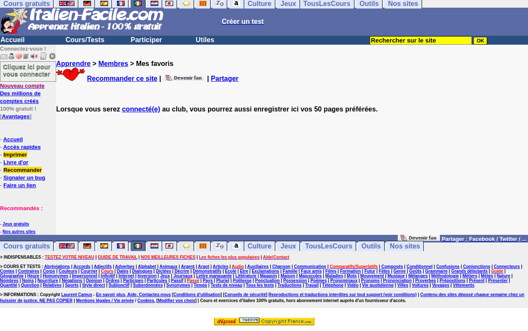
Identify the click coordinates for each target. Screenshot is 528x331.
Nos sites (405, 246)
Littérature (245, 276)
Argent (187, 266)
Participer (146, 39)
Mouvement (372, 276)
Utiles (205, 39)
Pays (208, 280)
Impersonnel (84, 276)
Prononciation (397, 280)
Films (331, 271)
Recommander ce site (122, 78)
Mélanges (418, 276)
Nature (504, 276)
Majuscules (310, 276)
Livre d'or (16, 162)
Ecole (231, 271)
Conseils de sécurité (245, 294)
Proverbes (425, 280)
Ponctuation (267, 280)
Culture (259, 246)
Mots (352, 276)
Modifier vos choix (176, 300)
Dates (122, 271)
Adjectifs (102, 266)
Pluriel (222, 280)
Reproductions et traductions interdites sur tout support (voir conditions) (342, 294)
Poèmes (319, 280)
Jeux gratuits (16, 224)
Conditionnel (420, 266)
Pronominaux (343, 280)
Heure (33, 276)
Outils (371, 246)
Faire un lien (19, 185)
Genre (400, 271)
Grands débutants (469, 271)
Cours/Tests (85, 39)
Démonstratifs (207, 271)
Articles (220, 266)
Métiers (469, 276)
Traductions (289, 285)
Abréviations (57, 266)
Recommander (22, 170)
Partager (225, 78)
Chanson (281, 266)
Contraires (28, 271)
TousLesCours (328, 246)
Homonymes (55, 276)
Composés (392, 266)
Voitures (420, 285)
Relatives (52, 285)
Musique (396, 276)
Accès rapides (21, 147)
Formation (350, 271)
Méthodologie (445, 276)
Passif (177, 280)
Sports (72, 285)
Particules (157, 280)
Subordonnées (148, 285)
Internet (126, 276)
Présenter (498, 280)
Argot (203, 266)
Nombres (9, 280)
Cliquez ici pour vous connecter (27, 70)
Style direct (93, 285)
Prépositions (452, 280)
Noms (28, 280)
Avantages (15, 116)
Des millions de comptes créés (22, 93)
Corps (49, 271)
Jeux (288, 246)
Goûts (415, 271)
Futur (369, 271)
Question (30, 285)
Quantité (8, 285)
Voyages (440, 285)
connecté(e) (141, 109)
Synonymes (178, 285)
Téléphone (332, 285)
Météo (487, 276)
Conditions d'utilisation (197, 294)
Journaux (183, 276)
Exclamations (265, 271)
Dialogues (142, 271)
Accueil (12, 39)
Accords (81, 266)
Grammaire (436, 271)
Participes (133, 280)
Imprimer (15, 154)
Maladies (334, 276)
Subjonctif (118, 285)
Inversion (147, 276)
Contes (7, 271)
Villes (402, 285)
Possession (295, 280)
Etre (244, 271)
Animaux (168, 266)
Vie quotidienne (378, 285)
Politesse (242, 280)
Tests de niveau (226, 285)
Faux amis (311, 271)
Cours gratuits (26, 246)
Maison (287, 276)
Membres (113, 63)
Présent (477, 280)
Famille (290, 271)
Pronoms (370, 280)
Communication (310, 266)
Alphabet (147, 266)
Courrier (89, 271)
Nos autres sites (19, 231)
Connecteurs (507, 266)
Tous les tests (260, 285)
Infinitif (108, 276)
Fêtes (384, 271)
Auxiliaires (258, 266)
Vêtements (463, 285)
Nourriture (47, 280)
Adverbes (125, 266)
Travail (312, 285)
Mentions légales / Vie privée (105, 300)
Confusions (448, 266)
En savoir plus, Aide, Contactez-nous (133, 294)
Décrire (181, 271)
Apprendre (73, 63)
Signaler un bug (24, 177)
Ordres (113, 280)
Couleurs (68, 271)
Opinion (94, 280)
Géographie (12, 276)
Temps (200, 285)
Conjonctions (477, 266)
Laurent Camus (76, 294)
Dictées (163, 271)
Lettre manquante (214, 276)
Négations (72, 280)
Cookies (145, 300)
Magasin (268, 276)
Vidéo (353, 285)
